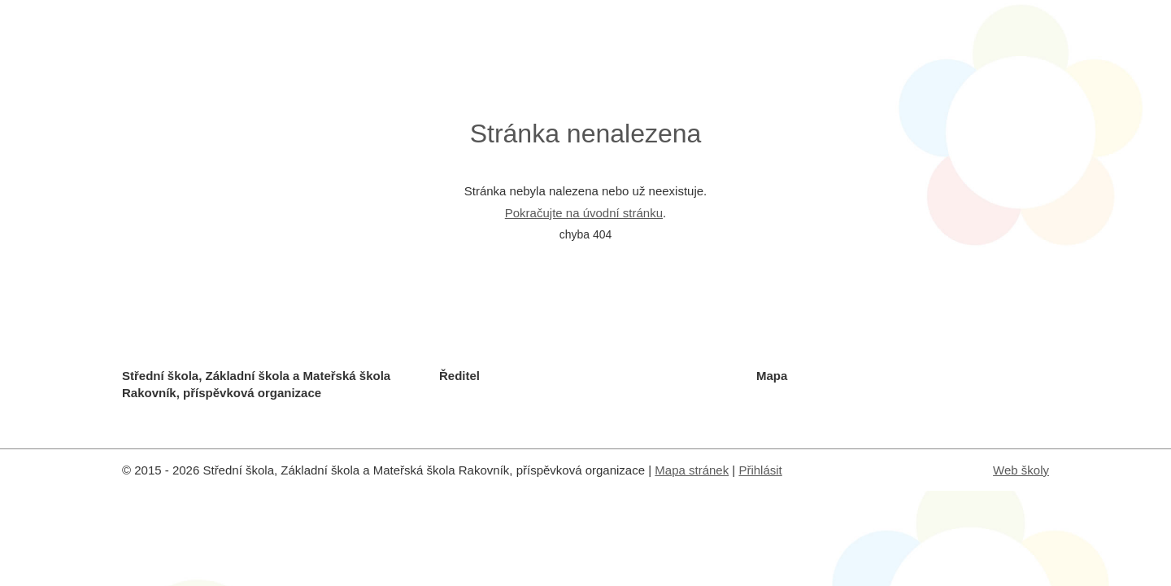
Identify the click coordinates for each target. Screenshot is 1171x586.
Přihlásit (759, 470)
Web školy (1021, 470)
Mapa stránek (692, 470)
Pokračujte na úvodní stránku (584, 213)
